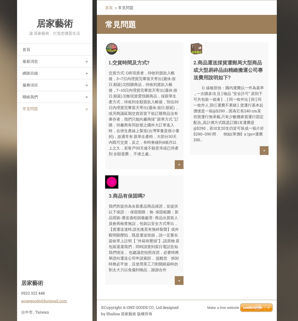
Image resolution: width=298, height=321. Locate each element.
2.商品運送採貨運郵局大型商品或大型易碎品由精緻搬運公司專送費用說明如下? (228, 70)
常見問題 (30, 108)
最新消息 (30, 61)
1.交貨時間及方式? (129, 62)
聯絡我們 (30, 96)
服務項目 (30, 85)
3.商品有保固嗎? (127, 195)
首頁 (26, 49)
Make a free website (223, 308)
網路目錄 (30, 73)
